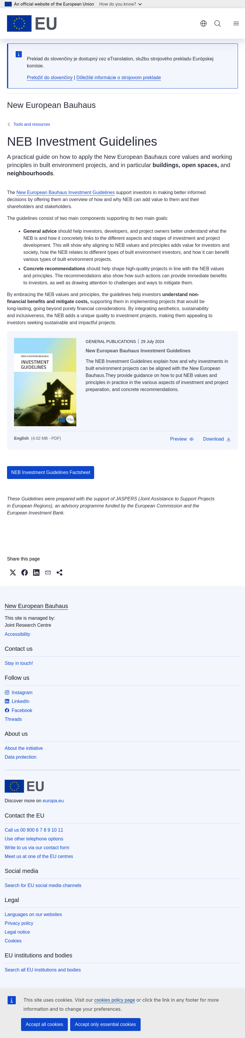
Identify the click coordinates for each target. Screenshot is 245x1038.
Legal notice (17, 932)
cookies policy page (114, 1000)
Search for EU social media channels (43, 885)
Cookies (13, 940)
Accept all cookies (44, 1024)
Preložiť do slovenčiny (50, 77)
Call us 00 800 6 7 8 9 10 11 (34, 830)
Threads (13, 719)
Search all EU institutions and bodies (43, 969)
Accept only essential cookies (105, 1024)
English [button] (203, 23)
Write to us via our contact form (37, 847)
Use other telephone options (34, 838)
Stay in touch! (19, 663)
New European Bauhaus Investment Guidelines (65, 192)
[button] (182, 439)
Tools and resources (31, 124)
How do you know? (120, 3)
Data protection (21, 757)
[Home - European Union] (32, 23)
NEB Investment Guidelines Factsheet (50, 472)
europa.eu (53, 800)
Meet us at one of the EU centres (39, 856)
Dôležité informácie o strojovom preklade (118, 77)
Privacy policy (19, 923)
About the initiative (24, 748)
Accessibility (17, 634)
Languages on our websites (33, 914)
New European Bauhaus (36, 606)
